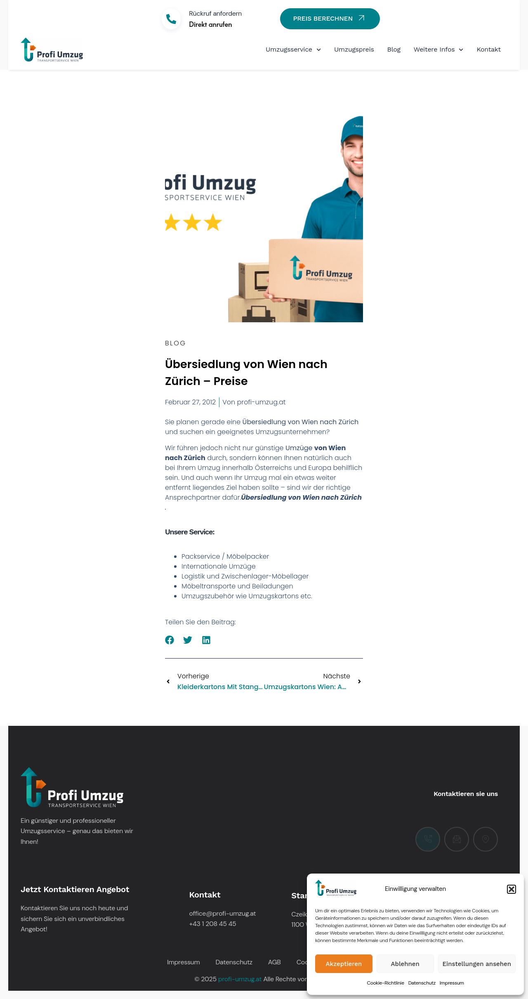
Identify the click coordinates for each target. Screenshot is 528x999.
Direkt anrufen (210, 24)
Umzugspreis (354, 49)
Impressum (452, 983)
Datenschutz (422, 983)
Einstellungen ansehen (477, 964)
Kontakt (488, 49)
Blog (394, 49)
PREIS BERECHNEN (330, 18)
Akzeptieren (344, 964)
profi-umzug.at (240, 979)
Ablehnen (405, 964)
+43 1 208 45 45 (212, 923)
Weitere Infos (439, 49)
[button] (511, 889)
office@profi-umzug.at (222, 913)
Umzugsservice (293, 49)
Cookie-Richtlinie (385, 983)
